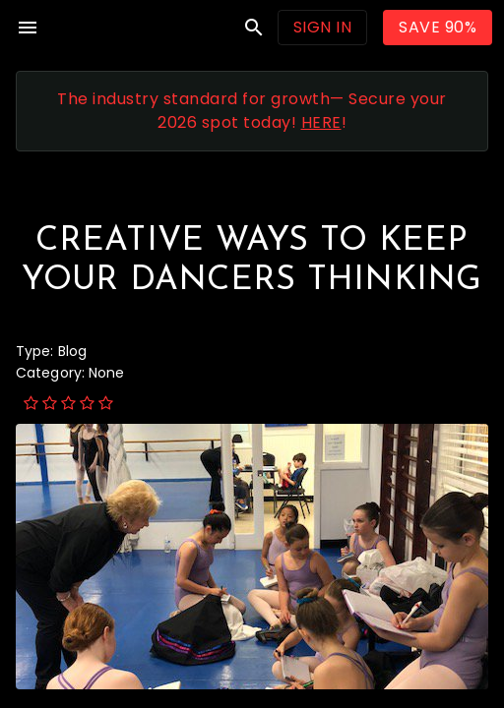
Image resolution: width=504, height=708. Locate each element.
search (254, 27)
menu (27, 27)
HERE (321, 122)
